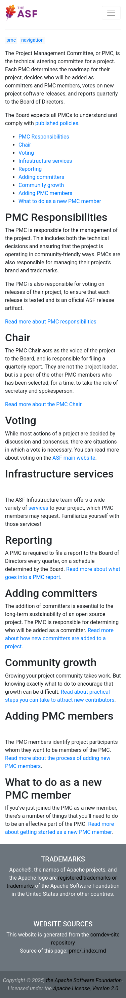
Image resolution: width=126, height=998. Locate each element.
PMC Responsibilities (43, 136)
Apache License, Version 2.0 (85, 988)
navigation (32, 40)
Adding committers (41, 177)
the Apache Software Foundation (84, 980)
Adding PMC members (45, 193)
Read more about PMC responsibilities (50, 321)
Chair (24, 145)
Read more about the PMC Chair (43, 404)
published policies (56, 123)
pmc (11, 40)
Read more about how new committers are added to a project (59, 638)
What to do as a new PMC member (59, 201)
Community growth (41, 185)
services (38, 508)
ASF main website (73, 458)
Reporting (30, 169)
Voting (26, 153)
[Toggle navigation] (111, 13)
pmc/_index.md (87, 951)
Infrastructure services (45, 161)
